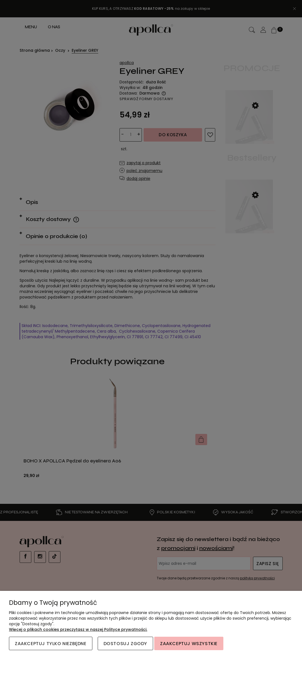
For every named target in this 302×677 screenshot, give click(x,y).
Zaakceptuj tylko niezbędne (50, 643)
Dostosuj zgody (125, 643)
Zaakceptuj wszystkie (188, 643)
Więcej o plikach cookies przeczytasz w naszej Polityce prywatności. (78, 629)
